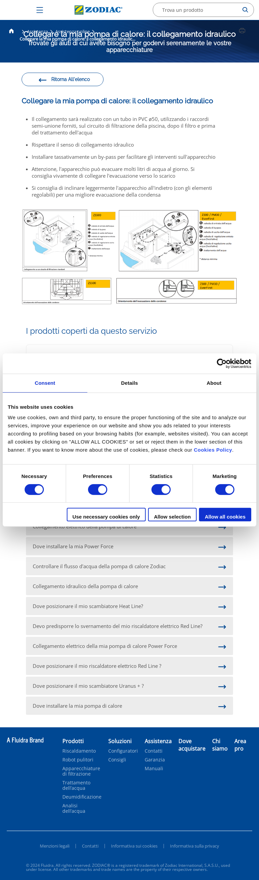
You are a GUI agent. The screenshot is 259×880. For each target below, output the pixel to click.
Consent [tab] (45, 383)
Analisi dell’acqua (73, 808)
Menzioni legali (54, 846)
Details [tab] (129, 383)
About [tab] (214, 383)
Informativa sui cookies (134, 846)
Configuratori (123, 751)
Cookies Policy (213, 450)
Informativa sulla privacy (194, 846)
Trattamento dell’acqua (76, 785)
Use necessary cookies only (106, 517)
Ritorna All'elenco (64, 80)
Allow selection (172, 517)
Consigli (117, 759)
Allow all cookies (225, 517)
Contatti (154, 751)
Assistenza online (72, 31)
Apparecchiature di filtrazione (81, 771)
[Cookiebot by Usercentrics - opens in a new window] (221, 363)
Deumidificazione (82, 797)
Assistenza (37, 31)
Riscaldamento (79, 751)
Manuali (154, 768)
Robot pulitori (77, 759)
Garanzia (155, 759)
